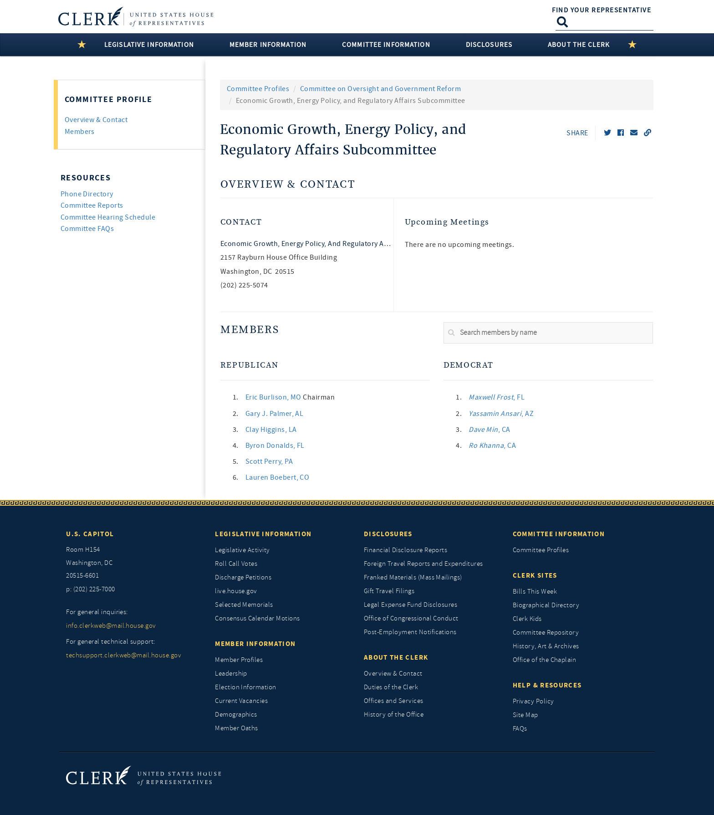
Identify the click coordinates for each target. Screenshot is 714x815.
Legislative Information (263, 533)
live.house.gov (236, 591)
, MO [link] (274, 397)
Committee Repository (546, 632)
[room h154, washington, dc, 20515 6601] (133, 563)
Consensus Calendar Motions (257, 618)
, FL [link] (275, 445)
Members (249, 330)
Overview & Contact (287, 185)
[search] (548, 333)
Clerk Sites (535, 575)
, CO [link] (277, 477)
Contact (241, 222)
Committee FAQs (87, 228)
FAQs (520, 728)
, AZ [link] (501, 413)
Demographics (236, 714)
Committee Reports (92, 205)
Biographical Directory (546, 605)
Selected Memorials (244, 604)
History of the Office (393, 714)
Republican (249, 365)
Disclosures (388, 533)
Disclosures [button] (489, 44)
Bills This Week (535, 591)
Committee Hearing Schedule (108, 217)
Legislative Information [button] (149, 44)
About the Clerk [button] (579, 44)
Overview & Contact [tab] (96, 119)
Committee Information (559, 533)
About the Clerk (396, 657)
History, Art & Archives (546, 646)
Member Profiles (239, 660)
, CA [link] (489, 429)
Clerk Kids (527, 619)
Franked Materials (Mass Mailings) (413, 577)
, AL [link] (274, 413)
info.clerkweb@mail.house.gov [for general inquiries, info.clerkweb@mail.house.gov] (111, 625)
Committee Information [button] (386, 44)
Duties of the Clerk (391, 687)
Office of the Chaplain (544, 660)
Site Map (525, 715)
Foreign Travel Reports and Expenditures (423, 563)
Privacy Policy (533, 701)
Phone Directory (87, 194)
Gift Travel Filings (389, 591)
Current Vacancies (241, 701)
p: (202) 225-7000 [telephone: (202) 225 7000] (90, 589)
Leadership (231, 673)
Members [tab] (80, 131)
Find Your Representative (601, 10)
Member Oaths (236, 728)
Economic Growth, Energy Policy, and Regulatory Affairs (310, 243)
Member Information (255, 643)
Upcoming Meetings (447, 222)
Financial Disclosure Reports (405, 550)
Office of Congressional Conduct (411, 618)
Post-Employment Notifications (410, 632)
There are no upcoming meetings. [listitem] (460, 244)
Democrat (469, 365)
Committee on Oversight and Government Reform (380, 88)
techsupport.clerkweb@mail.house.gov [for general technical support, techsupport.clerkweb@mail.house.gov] (123, 655)
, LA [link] (271, 429)
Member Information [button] (268, 44)
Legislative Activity (242, 550)
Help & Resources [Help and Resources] (547, 685)
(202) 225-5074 (244, 285)
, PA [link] (269, 461)
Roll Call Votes (236, 563)
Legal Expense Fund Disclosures (410, 604)
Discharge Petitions (243, 577)
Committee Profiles (258, 88)
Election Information (245, 687)
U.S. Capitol (90, 533)
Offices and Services (393, 701)
